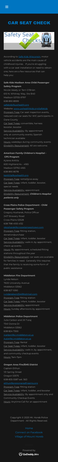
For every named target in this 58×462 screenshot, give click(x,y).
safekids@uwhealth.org (16, 104)
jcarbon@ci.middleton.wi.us (19, 335)
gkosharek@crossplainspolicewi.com (24, 227)
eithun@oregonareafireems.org (21, 383)
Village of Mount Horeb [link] (29, 436)
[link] (29, 454)
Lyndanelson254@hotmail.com (20, 294)
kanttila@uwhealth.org (16, 175)
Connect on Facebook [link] (29, 432)
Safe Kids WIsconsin (29, 56)
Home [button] (29, 428)
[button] (9, 7)
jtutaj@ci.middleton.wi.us (17, 338)
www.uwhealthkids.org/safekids (31, 108)
